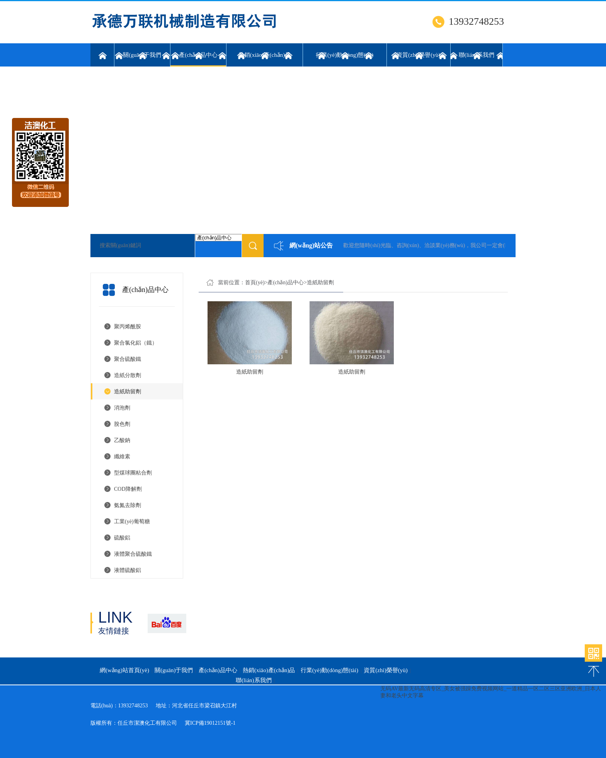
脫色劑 (122, 424)
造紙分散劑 (127, 375)
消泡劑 (122, 408)
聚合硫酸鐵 (127, 359)
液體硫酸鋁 (127, 570)
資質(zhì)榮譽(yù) (418, 55)
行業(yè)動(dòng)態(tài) (344, 55)
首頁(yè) (255, 282)
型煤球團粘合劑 (133, 473)
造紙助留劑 (127, 391)
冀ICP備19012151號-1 (210, 723)
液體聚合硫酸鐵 (133, 554)
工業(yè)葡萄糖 (132, 521)
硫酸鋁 (122, 538)
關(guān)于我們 (142, 55)
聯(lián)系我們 (476, 55)
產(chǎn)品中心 (198, 59)
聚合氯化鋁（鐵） (135, 343)
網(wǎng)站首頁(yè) (124, 670)
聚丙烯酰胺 (127, 326)
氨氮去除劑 (127, 505)
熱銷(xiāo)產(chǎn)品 (264, 55)
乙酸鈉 (122, 440)
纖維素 (122, 456)
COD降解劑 (128, 489)
